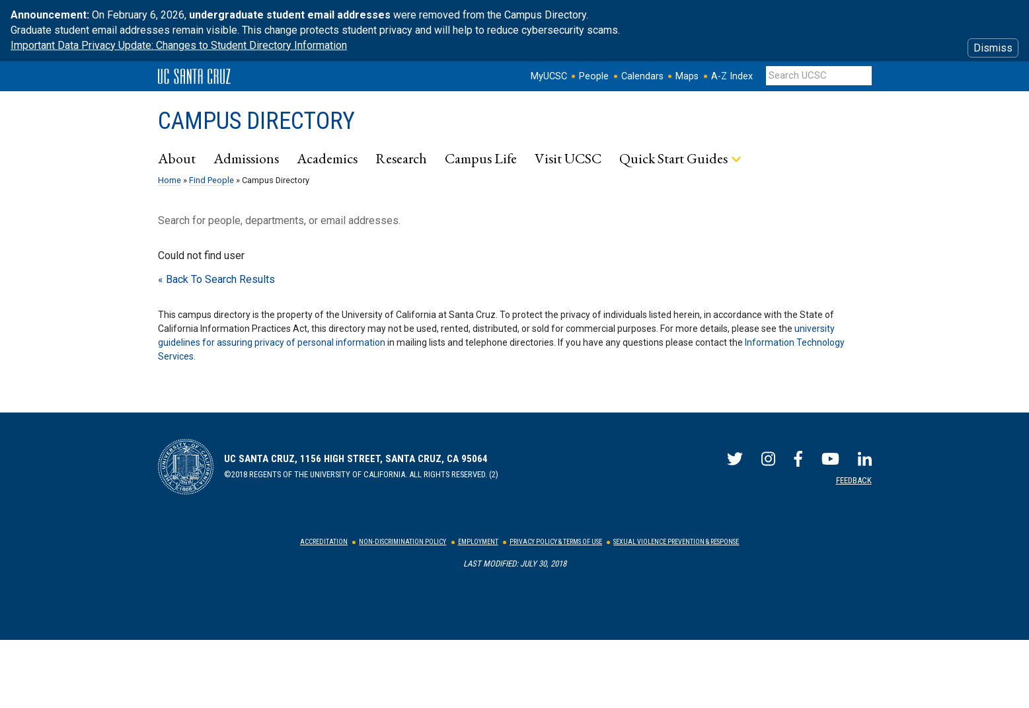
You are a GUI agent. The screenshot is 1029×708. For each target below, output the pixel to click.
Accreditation (324, 541)
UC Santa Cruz (194, 77)
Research (401, 158)
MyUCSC (549, 76)
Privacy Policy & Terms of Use (556, 541)
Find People (211, 180)
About (177, 158)
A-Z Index (732, 76)
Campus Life (481, 158)
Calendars (642, 76)
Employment (478, 541)
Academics (327, 158)
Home (169, 180)
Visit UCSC (568, 158)
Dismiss (992, 48)
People (594, 76)
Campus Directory (256, 121)
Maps (687, 76)
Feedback (854, 480)
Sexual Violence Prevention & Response (676, 541)
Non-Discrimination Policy (402, 541)
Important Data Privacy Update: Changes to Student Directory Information (179, 45)
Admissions (246, 158)
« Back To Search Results (216, 279)
